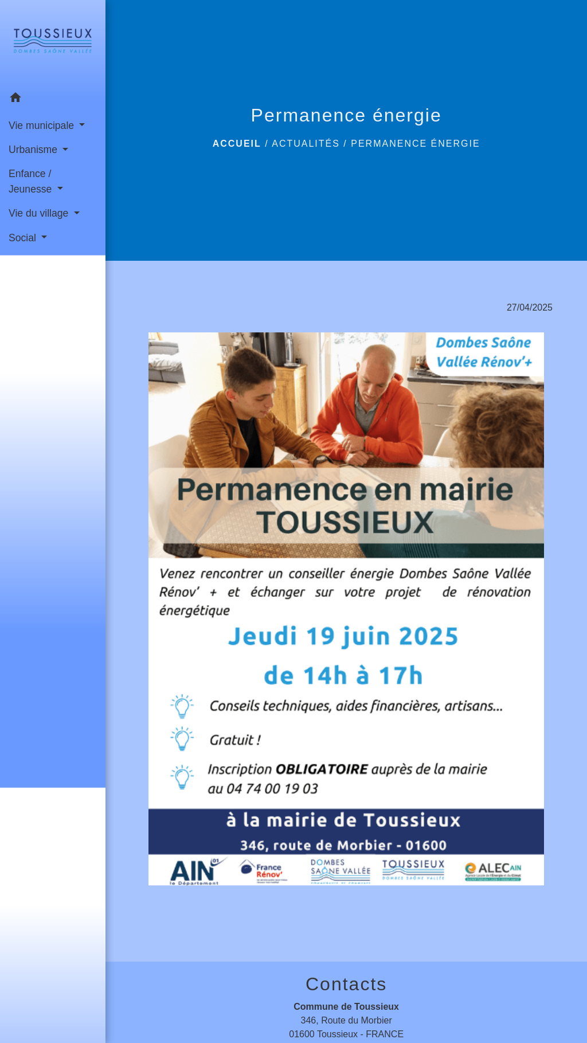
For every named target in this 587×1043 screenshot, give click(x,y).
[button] (53, 99)
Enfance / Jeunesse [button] (31, 181)
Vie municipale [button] (43, 125)
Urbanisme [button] (34, 149)
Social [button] (24, 238)
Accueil (237, 143)
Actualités (306, 143)
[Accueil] (53, 43)
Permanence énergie (415, 143)
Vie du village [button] (40, 213)
